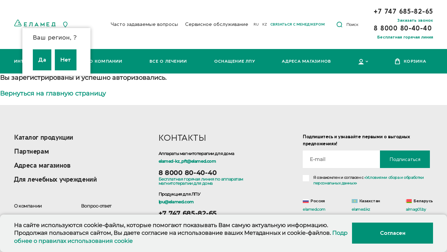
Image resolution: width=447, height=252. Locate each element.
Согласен (392, 233)
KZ (264, 24)
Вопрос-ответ (96, 206)
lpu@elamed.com (176, 201)
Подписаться (404, 159)
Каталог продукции (43, 137)
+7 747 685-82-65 (188, 213)
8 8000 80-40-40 (188, 173)
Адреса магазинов (306, 61)
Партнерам (31, 151)
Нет (65, 60)
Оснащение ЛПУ (234, 61)
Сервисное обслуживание (216, 24)
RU (256, 24)
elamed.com (314, 209)
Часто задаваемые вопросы (144, 24)
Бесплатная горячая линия (405, 37)
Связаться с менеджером (297, 24)
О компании (105, 61)
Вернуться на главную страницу (53, 93)
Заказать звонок (415, 20)
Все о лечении (168, 61)
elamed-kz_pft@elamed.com (187, 161)
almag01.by (416, 209)
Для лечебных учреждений (55, 179)
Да (42, 60)
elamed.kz (361, 209)
